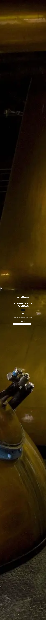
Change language (23, 322)
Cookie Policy (30, 317)
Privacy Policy (25, 317)
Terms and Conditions (21, 317)
